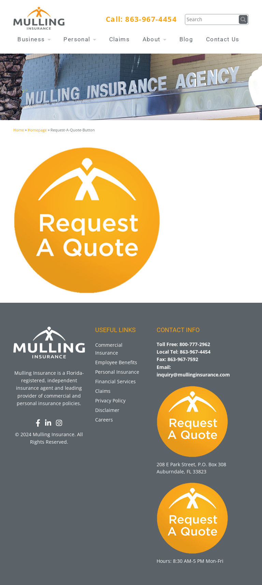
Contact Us (222, 39)
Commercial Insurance (108, 349)
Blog (186, 39)
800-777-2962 (194, 344)
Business (34, 39)
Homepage (37, 129)
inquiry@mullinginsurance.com (193, 374)
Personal (79, 39)
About (154, 39)
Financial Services (115, 381)
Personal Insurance (117, 372)
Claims (119, 39)
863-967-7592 (183, 359)
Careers (104, 419)
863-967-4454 (151, 19)
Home (18, 129)
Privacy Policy (110, 400)
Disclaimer (107, 410)
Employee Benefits (116, 362)
